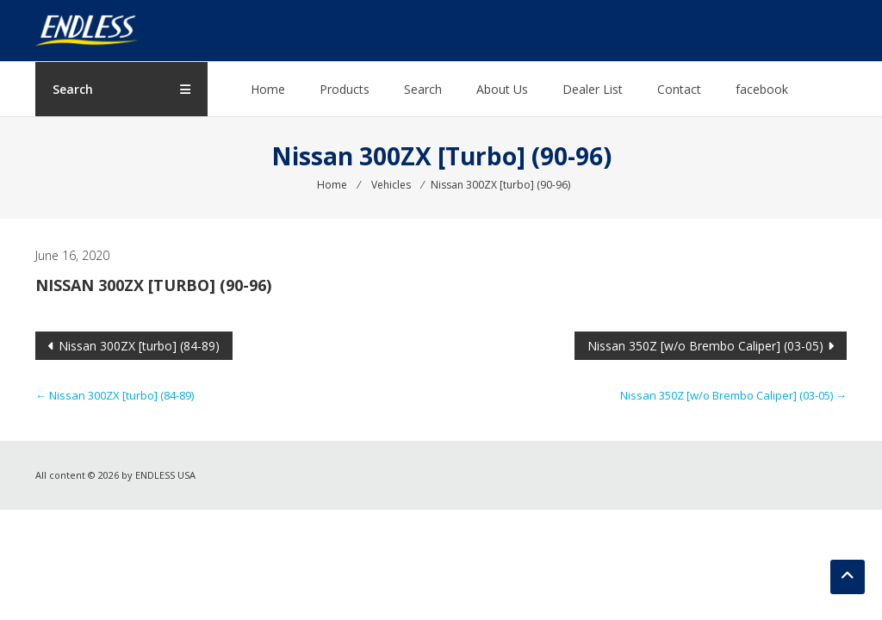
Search (423, 89)
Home (268, 89)
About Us (502, 89)
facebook (762, 89)
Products (345, 89)
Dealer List (592, 89)
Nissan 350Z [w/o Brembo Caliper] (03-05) (705, 346)
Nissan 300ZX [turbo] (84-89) (139, 346)
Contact (679, 89)
